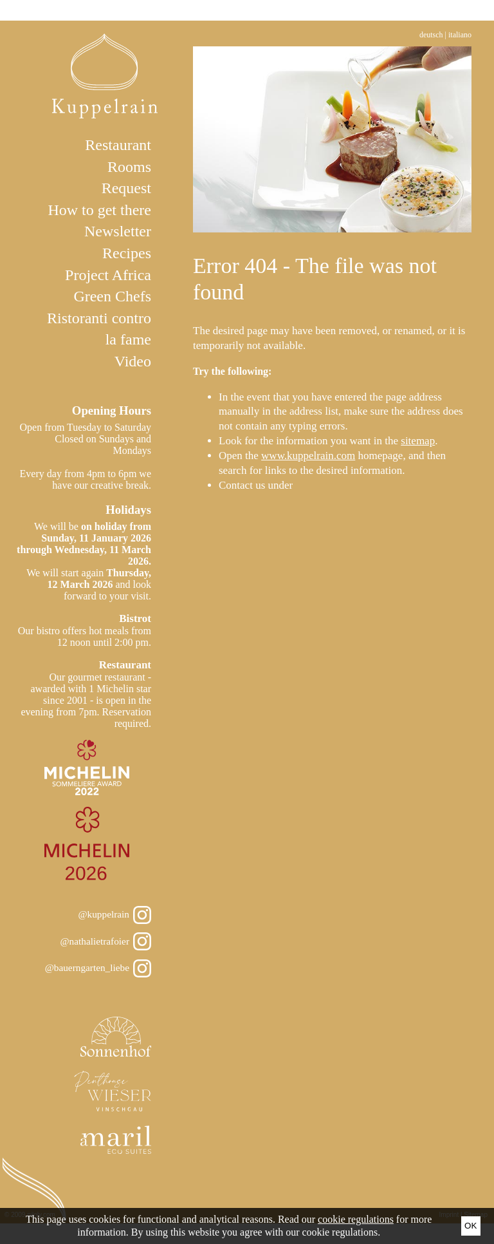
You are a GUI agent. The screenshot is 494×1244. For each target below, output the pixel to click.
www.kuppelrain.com (308, 455)
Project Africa (108, 275)
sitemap (418, 441)
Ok (470, 1225)
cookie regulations (356, 1219)
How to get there (99, 210)
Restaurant (118, 145)
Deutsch (431, 34)
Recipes (126, 253)
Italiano (459, 34)
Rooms (129, 166)
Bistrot (135, 618)
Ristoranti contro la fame (99, 329)
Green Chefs (112, 296)
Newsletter (117, 231)
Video (132, 361)
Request (126, 188)
